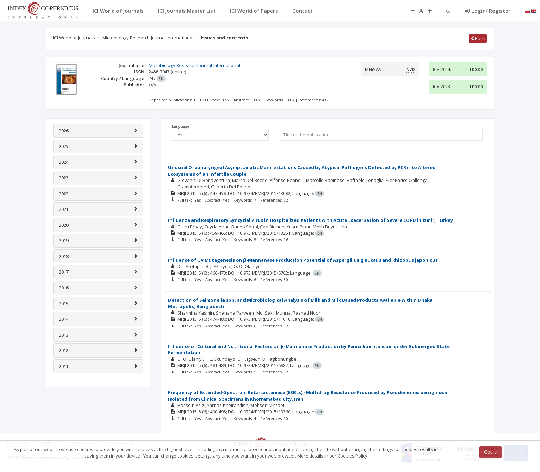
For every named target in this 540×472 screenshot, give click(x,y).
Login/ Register (487, 10)
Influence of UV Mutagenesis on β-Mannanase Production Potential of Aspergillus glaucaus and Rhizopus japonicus (303, 260)
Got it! (490, 452)
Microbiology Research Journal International (148, 37)
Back (478, 38)
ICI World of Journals (74, 37)
